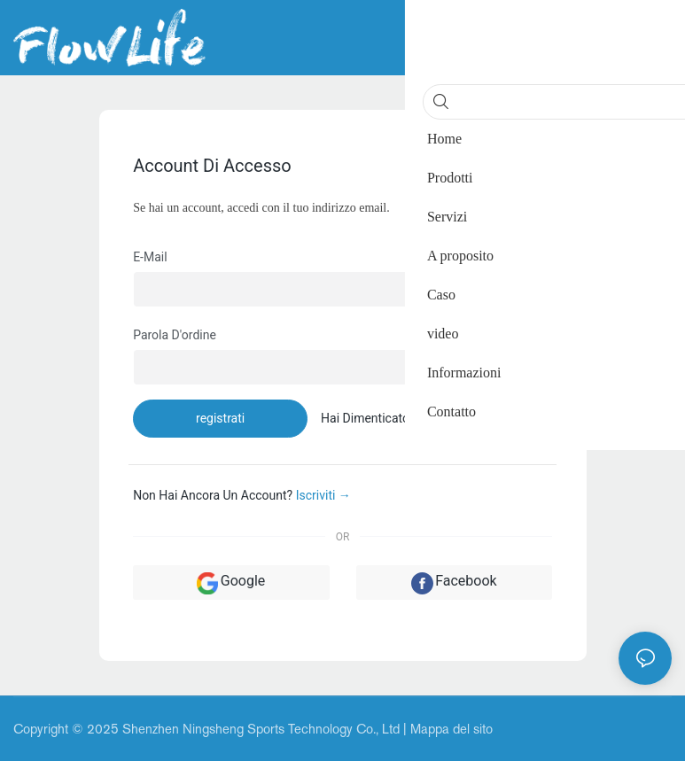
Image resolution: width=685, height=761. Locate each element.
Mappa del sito (451, 728)
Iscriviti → (323, 495)
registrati (220, 418)
